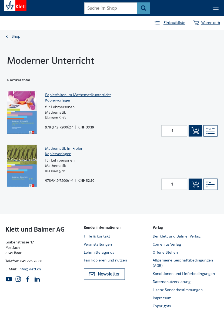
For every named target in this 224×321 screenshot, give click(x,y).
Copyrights (162, 305)
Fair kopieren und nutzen (105, 260)
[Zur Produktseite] (22, 112)
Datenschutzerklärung (171, 281)
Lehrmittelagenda (99, 252)
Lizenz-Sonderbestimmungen (178, 289)
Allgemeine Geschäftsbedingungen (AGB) (183, 263)
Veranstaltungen (98, 244)
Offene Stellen (165, 252)
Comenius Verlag (167, 244)
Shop (16, 36)
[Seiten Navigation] (216, 8)
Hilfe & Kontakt (97, 236)
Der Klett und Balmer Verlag (176, 236)
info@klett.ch (29, 269)
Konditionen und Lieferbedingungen (184, 273)
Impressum (162, 297)
